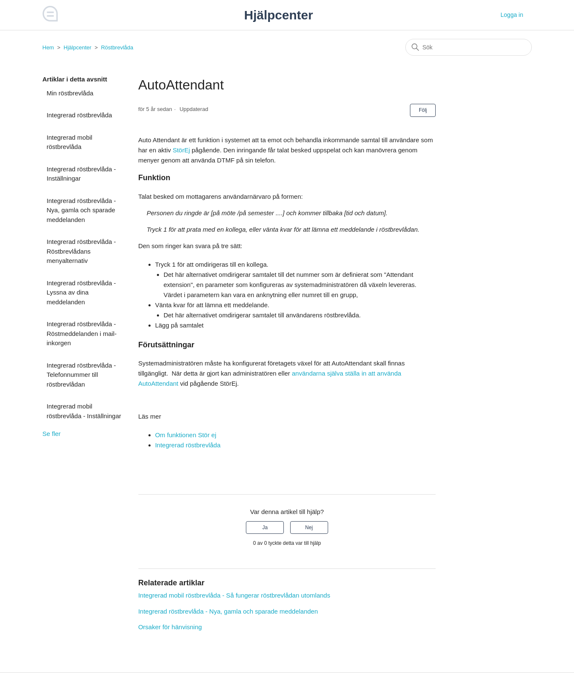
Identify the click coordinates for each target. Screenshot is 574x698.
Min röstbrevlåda (70, 93)
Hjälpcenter (78, 47)
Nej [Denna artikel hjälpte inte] (309, 527)
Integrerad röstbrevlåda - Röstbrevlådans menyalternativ (81, 251)
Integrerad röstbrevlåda (79, 115)
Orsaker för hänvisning (170, 626)
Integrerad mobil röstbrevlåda (69, 142)
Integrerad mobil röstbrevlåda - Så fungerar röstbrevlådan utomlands (234, 595)
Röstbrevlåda (117, 47)
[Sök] (468, 47)
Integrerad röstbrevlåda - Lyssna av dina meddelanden (81, 292)
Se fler (52, 433)
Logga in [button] (512, 14)
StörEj (181, 150)
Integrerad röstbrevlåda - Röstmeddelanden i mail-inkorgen (82, 333)
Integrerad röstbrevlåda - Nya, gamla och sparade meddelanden (81, 210)
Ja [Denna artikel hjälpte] (265, 527)
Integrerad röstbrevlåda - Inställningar (81, 173)
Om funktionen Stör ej (185, 434)
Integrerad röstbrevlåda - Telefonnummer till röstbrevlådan (81, 375)
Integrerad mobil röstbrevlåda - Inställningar (84, 411)
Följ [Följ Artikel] (423, 110)
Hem (48, 47)
